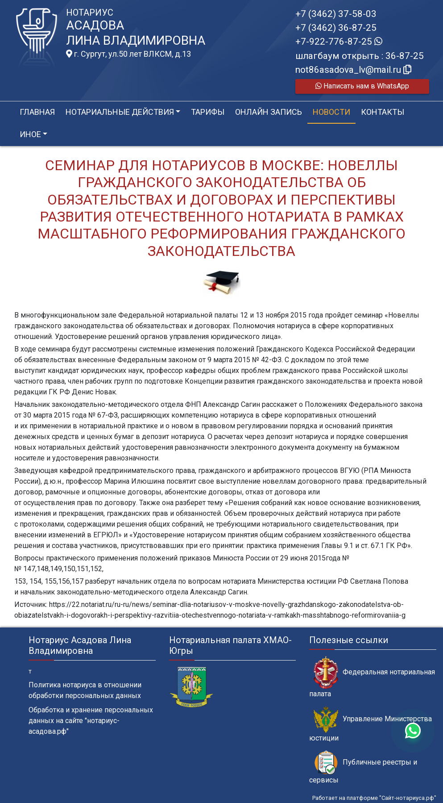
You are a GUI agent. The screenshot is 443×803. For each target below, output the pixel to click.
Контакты (382, 112)
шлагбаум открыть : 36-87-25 (359, 55)
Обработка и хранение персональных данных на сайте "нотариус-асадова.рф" (91, 721)
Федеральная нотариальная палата (372, 677)
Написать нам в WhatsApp (362, 86)
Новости (331, 112)
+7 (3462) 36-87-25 (336, 27)
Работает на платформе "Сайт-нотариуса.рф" (374, 798)
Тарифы (207, 112)
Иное (30, 134)
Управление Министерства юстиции (370, 724)
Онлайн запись (268, 112)
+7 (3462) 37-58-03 (336, 13)
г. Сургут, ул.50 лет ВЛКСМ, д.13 (128, 54)
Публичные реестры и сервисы (363, 767)
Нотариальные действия (120, 112)
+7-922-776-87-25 (338, 41)
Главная (37, 112)
